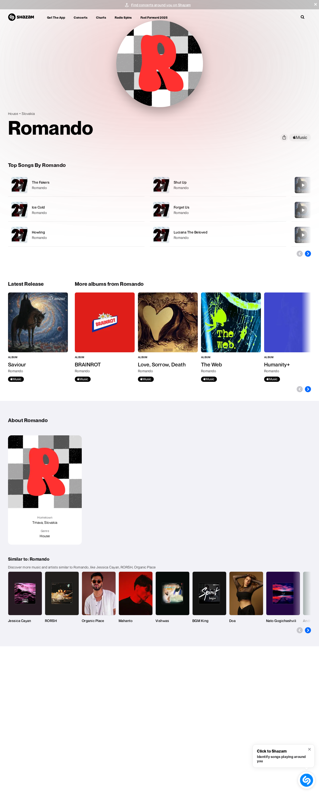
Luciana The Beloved (191, 232)
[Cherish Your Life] (303, 235)
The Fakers (41, 182)
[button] (315, 4)
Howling (38, 232)
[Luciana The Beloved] (218, 235)
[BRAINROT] (105, 337)
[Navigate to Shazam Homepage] (23, 17)
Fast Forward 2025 (154, 17)
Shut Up (180, 182)
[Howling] (76, 235)
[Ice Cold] (76, 210)
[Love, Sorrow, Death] (168, 337)
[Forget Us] (218, 210)
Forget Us (182, 207)
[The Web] (231, 337)
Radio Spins (123, 17)
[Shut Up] (218, 185)
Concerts (80, 17)
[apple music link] (300, 137)
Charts (101, 17)
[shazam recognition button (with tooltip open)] (306, 780)
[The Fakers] (76, 185)
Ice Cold (38, 207)
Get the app (56, 17)
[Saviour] (303, 185)
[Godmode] (303, 210)
